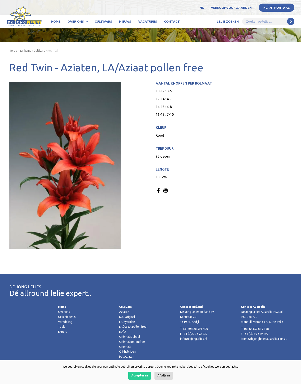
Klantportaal (276, 7)
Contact (172, 21)
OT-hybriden (127, 351)
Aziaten (124, 311)
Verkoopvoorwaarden (231, 7)
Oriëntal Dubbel (129, 336)
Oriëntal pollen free (132, 341)
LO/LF (122, 331)
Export (62, 331)
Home (55, 21)
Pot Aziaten (126, 356)
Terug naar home (20, 50)
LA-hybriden (127, 322)
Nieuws (125, 21)
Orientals (125, 346)
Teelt (61, 326)
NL (202, 7)
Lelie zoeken (228, 21)
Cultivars (103, 21)
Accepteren (139, 375)
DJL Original (127, 317)
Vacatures (147, 21)
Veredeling (65, 322)
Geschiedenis (67, 317)
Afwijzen (163, 375)
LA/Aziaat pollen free (133, 326)
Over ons (76, 21)
